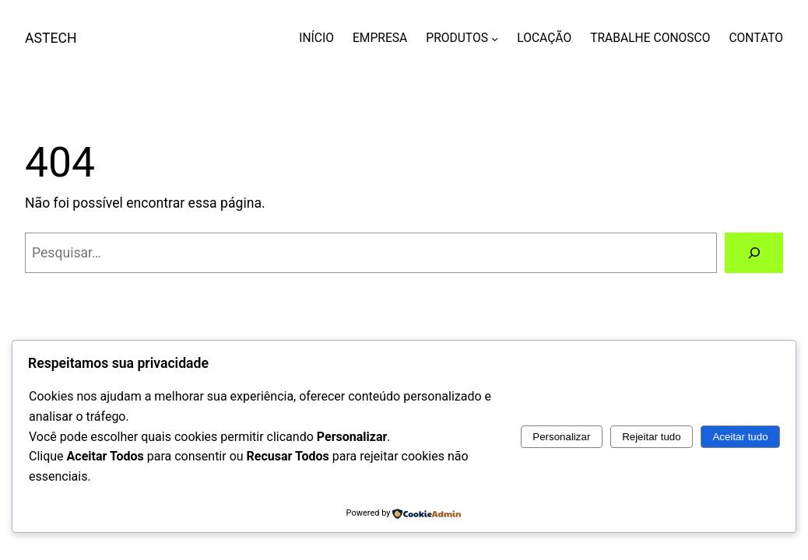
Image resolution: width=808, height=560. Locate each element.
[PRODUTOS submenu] (494, 37)
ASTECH (50, 38)
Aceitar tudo (740, 437)
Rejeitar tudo (651, 437)
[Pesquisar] (754, 253)
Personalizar (561, 437)
